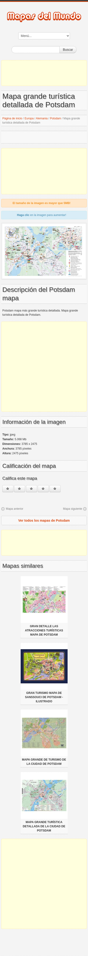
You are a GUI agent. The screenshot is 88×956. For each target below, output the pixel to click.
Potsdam (55, 118)
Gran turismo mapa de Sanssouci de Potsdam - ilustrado (44, 697)
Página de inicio (12, 118)
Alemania (42, 118)
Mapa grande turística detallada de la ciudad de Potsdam (44, 826)
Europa (29, 118)
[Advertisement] (44, 73)
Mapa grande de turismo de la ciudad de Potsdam (44, 762)
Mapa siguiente (72, 508)
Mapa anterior (14, 508)
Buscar (68, 49)
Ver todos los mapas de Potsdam (44, 520)
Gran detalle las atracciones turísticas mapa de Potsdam (44, 630)
